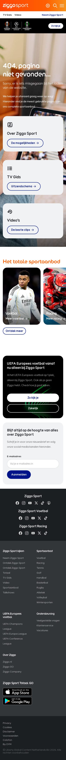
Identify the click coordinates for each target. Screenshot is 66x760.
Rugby (40, 587)
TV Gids (7, 14)
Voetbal (41, 558)
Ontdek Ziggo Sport (14, 562)
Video (18, 14)
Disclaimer (9, 731)
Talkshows (8, 592)
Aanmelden (19, 474)
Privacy (7, 723)
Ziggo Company (12, 671)
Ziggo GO (8, 666)
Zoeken (55, 5)
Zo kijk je (55, 25)
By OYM (7, 744)
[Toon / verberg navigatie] (62, 5)
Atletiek (41, 592)
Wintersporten (45, 602)
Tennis (40, 567)
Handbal (41, 577)
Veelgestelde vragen (48, 620)
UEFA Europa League (15, 633)
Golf (39, 572)
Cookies (7, 727)
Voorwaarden (10, 735)
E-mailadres (14, 456)
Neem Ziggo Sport (52, 14)
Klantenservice (45, 625)
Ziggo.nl (7, 661)
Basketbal (42, 582)
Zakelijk (33, 408)
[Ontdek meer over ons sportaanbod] (14, 331)
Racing (40, 562)
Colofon (7, 740)
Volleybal (42, 597)
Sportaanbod (10, 587)
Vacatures (42, 630)
